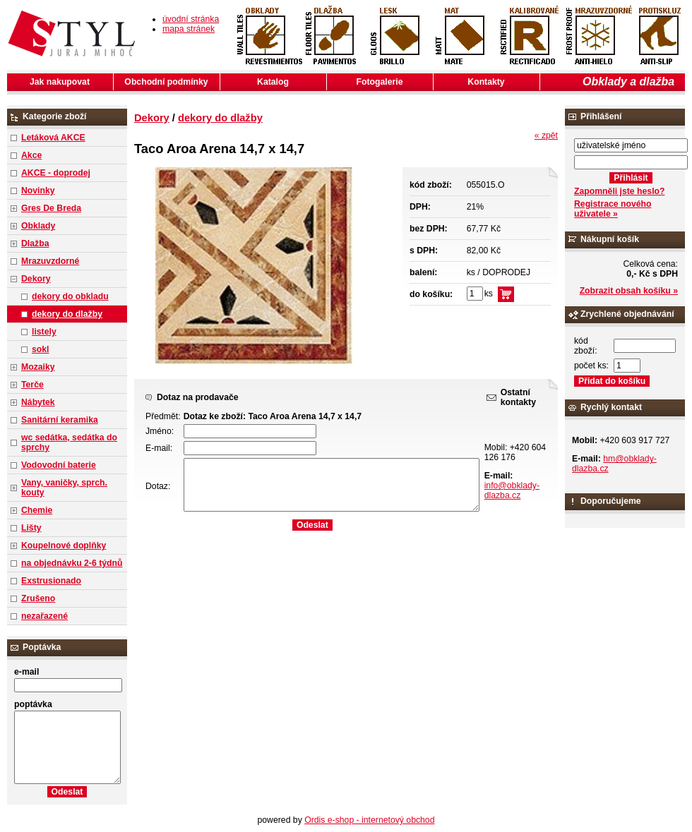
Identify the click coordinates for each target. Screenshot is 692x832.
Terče (32, 385)
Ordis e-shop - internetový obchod (369, 820)
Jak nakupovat (60, 82)
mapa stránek (188, 29)
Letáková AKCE (53, 138)
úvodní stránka (190, 19)
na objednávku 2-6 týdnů (71, 563)
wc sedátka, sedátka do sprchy (69, 442)
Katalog (273, 82)
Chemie (36, 510)
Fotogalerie (380, 82)
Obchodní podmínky (166, 82)
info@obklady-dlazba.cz (511, 490)
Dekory (35, 279)
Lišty (31, 528)
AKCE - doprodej (55, 173)
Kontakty (485, 82)
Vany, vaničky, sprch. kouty (64, 488)
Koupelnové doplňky (63, 545)
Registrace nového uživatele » (612, 209)
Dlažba (35, 243)
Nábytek (38, 402)
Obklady (38, 226)
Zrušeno (38, 598)
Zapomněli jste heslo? (619, 191)
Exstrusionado (51, 581)
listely (44, 332)
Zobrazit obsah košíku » (629, 291)
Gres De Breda (51, 208)
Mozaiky (38, 367)
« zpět (546, 135)
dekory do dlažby (67, 314)
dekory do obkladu (70, 296)
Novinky (38, 190)
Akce (31, 155)
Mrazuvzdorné (50, 261)
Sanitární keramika (59, 420)
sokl (40, 349)
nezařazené (44, 616)
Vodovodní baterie (58, 465)
